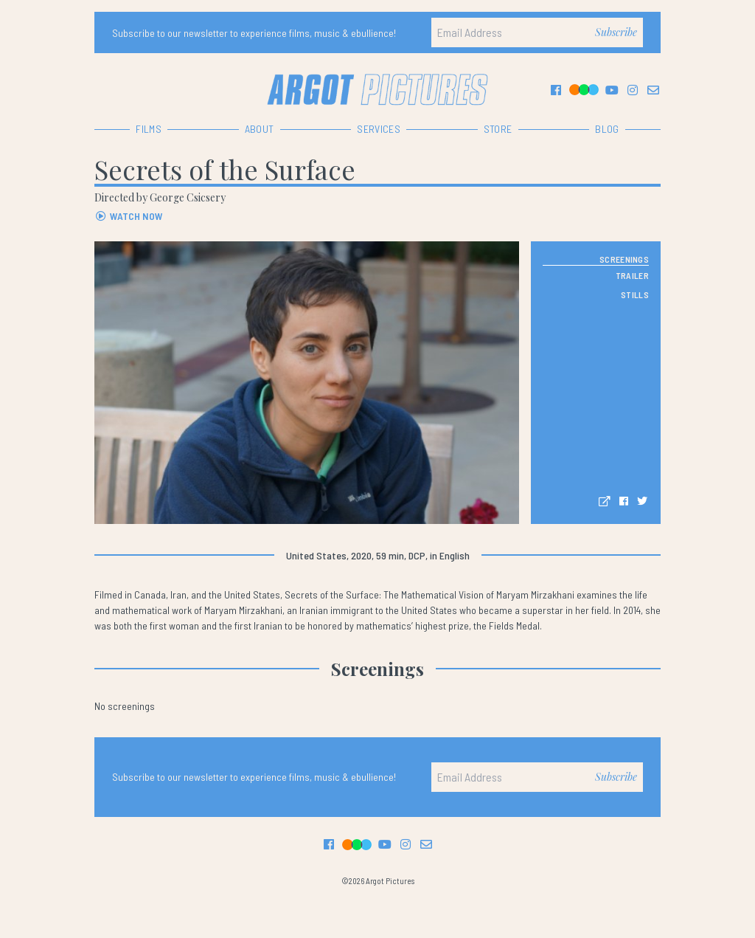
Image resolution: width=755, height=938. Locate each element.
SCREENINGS (624, 259)
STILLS (635, 294)
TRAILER (632, 275)
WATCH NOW (128, 216)
